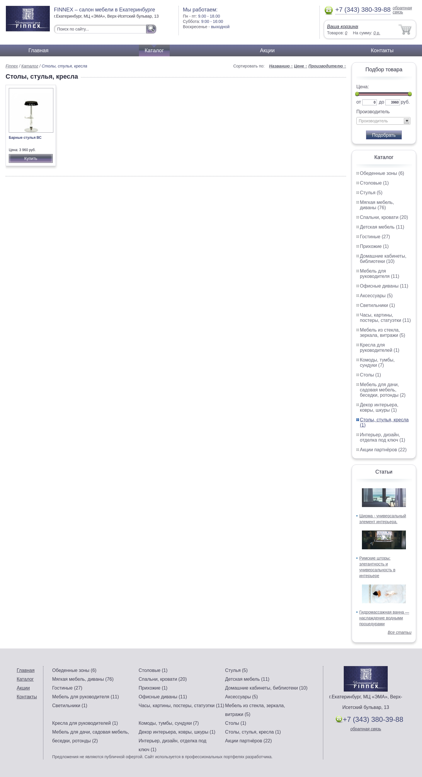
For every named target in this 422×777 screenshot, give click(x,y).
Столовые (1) (374, 182)
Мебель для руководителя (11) (379, 273)
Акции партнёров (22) (383, 449)
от (358, 101)
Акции (267, 50)
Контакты (382, 50)
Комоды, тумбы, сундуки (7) (377, 362)
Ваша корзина (342, 26)
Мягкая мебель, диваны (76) (377, 205)
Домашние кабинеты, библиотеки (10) (383, 259)
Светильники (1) (377, 305)
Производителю (327, 66)
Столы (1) (370, 374)
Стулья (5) (371, 192)
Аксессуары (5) (376, 295)
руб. (405, 101)
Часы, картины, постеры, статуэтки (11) (385, 318)
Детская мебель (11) (382, 226)
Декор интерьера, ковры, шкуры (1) (379, 407)
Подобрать (384, 135)
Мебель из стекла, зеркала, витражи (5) (382, 332)
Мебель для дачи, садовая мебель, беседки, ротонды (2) (383, 390)
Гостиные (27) (375, 236)
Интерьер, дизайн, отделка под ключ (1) (382, 437)
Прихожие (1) (374, 246)
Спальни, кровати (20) (384, 217)
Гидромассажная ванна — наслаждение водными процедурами (384, 618)
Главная (38, 50)
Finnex (12, 66)
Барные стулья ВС (25, 138)
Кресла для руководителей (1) (379, 347)
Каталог (154, 50)
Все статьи (399, 632)
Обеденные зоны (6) (382, 173)
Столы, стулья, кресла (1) (253, 731)
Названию (281, 66)
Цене (300, 66)
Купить (30, 158)
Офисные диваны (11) (384, 285)
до (381, 101)
